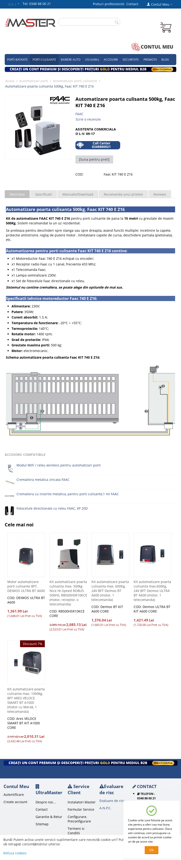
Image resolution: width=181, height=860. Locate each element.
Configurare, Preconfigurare (79, 818)
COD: (79, 174)
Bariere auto (70, 60)
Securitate (131, 60)
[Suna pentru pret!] (94, 159)
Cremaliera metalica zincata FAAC (43, 479)
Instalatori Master (82, 802)
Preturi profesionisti (109, 4)
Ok (151, 850)
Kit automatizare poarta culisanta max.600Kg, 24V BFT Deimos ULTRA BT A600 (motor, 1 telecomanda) (152, 590)
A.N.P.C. (105, 808)
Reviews (159, 194)
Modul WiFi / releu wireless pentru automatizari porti (58, 465)
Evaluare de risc (112, 800)
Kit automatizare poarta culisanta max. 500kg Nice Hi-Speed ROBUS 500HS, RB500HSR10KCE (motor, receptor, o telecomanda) (68, 592)
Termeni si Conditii (76, 830)
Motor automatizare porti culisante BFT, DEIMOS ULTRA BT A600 (26, 586)
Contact (132, 4)
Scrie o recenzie (88, 119)
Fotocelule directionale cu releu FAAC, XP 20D (52, 508)
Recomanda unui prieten (123, 194)
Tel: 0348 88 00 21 (37, 3)
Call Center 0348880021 (94, 145)
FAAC (79, 114)
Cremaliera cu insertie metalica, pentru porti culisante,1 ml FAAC (67, 494)
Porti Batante (17, 60)
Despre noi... (46, 802)
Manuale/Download (77, 194)
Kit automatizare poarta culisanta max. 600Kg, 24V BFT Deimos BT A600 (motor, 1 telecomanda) (110, 590)
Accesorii (111, 60)
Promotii (150, 60)
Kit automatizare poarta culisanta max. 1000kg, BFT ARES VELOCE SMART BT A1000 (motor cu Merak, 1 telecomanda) (26, 700)
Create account (15, 802)
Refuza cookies (15, 853)
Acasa (9, 81)
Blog (165, 60)
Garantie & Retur (49, 816)
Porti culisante (44, 60)
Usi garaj (92, 60)
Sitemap (42, 824)
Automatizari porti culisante (75, 81)
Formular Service (81, 809)
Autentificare (14, 794)
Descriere (17, 194)
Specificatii (43, 194)
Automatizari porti (33, 81)
